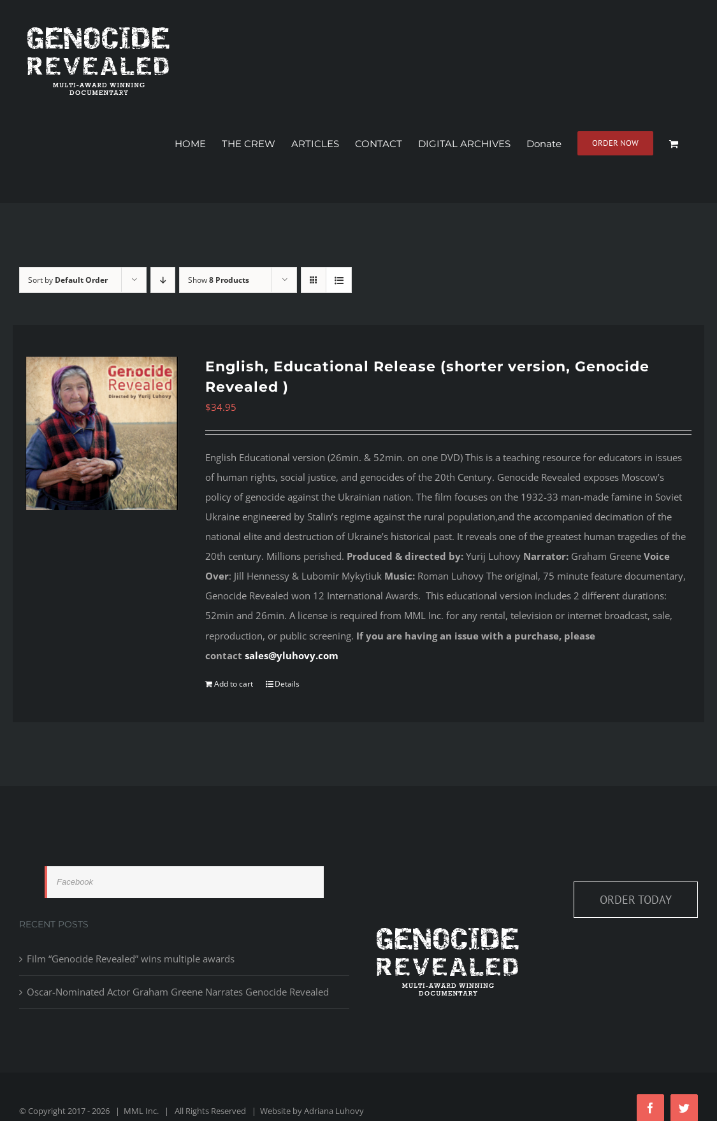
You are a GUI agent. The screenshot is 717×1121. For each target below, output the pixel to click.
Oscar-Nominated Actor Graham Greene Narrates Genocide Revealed (178, 991)
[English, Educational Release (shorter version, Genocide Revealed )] (101, 433)
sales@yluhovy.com (291, 655)
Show (218, 280)
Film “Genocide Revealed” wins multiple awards (131, 958)
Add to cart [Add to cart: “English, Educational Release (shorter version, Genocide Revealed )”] (233, 683)
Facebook (75, 882)
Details (287, 683)
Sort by (68, 280)
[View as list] (338, 280)
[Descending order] (162, 280)
